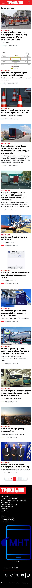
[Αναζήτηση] (29, 3)
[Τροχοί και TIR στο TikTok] (11, 575)
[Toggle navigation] (3, 2)
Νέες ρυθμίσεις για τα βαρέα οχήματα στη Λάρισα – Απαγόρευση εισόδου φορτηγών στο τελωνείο (15, 149)
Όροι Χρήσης (5, 511)
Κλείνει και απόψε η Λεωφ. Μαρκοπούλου (13, 430)
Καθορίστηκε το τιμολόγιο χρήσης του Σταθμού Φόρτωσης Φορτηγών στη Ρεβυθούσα (15, 351)
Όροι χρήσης (27, 583)
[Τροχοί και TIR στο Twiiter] (17, 575)
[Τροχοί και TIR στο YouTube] (23, 575)
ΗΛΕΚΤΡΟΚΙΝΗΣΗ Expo (8, 520)
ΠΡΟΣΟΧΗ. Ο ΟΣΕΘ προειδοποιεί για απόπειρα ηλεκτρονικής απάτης (15, 275)
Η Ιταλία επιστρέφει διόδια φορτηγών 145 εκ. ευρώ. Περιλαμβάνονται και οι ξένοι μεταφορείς (14, 196)
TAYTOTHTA (4, 522)
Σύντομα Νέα (5, 30)
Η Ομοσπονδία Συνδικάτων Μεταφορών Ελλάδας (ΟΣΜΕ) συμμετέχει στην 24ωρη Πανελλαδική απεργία (14, 36)
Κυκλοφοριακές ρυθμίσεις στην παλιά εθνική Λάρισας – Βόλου (15, 111)
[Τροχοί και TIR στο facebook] (6, 575)
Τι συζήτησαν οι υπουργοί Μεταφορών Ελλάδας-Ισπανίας (15, 465)
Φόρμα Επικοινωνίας (7, 507)
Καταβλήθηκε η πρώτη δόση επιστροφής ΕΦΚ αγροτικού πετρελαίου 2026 (13, 313)
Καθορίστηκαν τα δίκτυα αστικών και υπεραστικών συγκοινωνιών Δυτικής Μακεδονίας (16, 393)
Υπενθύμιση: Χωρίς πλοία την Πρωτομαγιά (14, 238)
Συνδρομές (4, 509)
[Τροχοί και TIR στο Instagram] (28, 575)
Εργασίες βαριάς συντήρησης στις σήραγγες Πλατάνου (14, 74)
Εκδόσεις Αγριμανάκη (7, 518)
